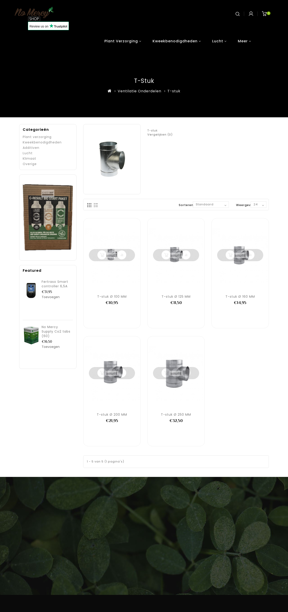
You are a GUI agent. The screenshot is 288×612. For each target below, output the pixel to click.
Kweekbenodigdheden (175, 41)
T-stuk (173, 91)
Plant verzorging (121, 41)
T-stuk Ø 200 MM (112, 414)
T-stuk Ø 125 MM (176, 296)
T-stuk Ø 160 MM (240, 296)
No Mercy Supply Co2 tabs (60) (56, 331)
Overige (30, 164)
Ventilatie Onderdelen (139, 91)
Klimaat (29, 158)
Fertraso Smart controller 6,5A (55, 283)
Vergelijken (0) (160, 134)
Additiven (31, 147)
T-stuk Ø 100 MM (112, 296)
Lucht (217, 41)
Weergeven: (246, 205)
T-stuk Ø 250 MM (176, 414)
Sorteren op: (189, 205)
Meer (243, 41)
